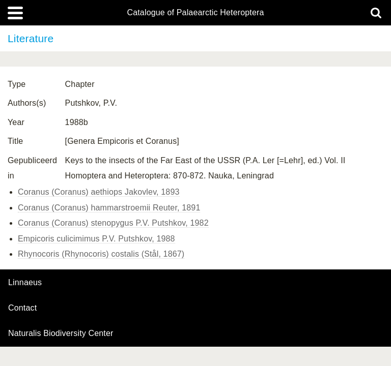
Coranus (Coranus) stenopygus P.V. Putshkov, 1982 (113, 223)
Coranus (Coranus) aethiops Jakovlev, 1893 (99, 192)
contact (22, 307)
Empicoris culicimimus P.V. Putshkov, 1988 (96, 238)
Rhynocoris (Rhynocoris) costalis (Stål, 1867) (101, 254)
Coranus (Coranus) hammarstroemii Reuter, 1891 (109, 207)
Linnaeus (25, 283)
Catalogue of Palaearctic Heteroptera (195, 13)
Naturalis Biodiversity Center (61, 333)
